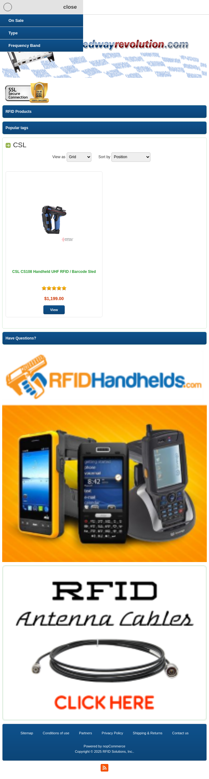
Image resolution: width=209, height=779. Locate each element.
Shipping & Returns (147, 733)
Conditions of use (56, 733)
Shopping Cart (74, 7)
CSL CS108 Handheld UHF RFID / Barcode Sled (54, 271)
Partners (85, 733)
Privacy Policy (112, 733)
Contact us (180, 733)
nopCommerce (114, 746)
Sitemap (26, 733)
